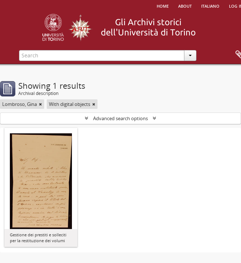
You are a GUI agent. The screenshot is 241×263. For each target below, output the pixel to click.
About (185, 5)
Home (163, 5)
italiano (210, 5)
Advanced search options (120, 118)
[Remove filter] (40, 104)
